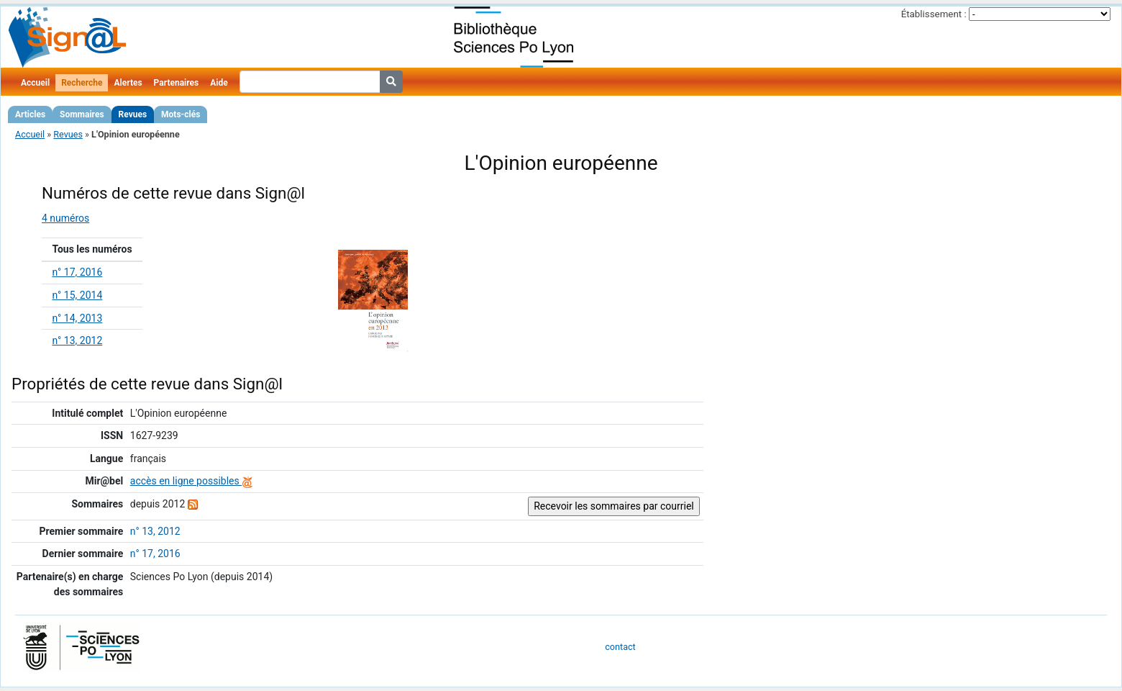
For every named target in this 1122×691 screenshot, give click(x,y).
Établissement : (934, 14)
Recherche (81, 83)
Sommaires (82, 114)
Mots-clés (180, 114)
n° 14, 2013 (77, 318)
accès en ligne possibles (191, 481)
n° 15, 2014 (77, 295)
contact (620, 646)
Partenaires (176, 83)
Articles (30, 114)
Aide (218, 83)
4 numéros (65, 218)
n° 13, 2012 (77, 340)
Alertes (128, 83)
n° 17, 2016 (77, 272)
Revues (133, 114)
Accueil (35, 83)
